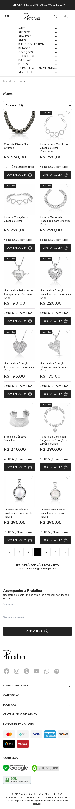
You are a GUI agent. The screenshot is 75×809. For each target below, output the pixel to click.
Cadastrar (37, 631)
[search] (55, 16)
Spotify (56, 671)
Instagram (16, 671)
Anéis (37, 40)
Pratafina (32, 16)
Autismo (37, 32)
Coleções (37, 52)
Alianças (37, 36)
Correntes (37, 56)
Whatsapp (46, 671)
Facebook (6, 671)
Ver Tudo (37, 72)
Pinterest (26, 671)
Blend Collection (37, 44)
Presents (37, 64)
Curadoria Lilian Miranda (37, 68)
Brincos (37, 48)
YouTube (36, 671)
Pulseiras (37, 60)
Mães (37, 28)
